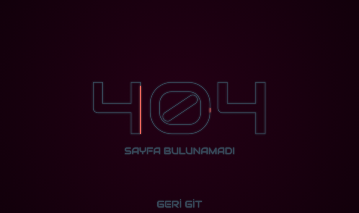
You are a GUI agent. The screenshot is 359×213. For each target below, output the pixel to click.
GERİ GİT (179, 204)
